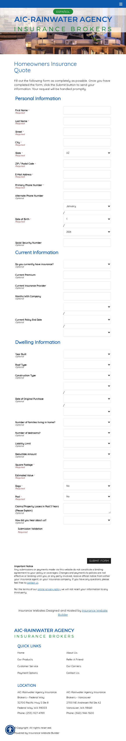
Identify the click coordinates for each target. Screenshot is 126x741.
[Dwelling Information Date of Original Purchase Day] (87, 399)
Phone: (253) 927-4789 (31, 713)
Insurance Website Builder (44, 732)
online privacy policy (49, 589)
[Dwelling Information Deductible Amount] (87, 454)
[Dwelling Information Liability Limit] (87, 443)
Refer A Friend (74, 659)
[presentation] (51, 542)
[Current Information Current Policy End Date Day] (87, 319)
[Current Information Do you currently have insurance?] (87, 264)
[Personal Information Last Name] (87, 121)
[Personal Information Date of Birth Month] (87, 206)
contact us (32, 582)
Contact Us (72, 672)
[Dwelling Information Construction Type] (87, 375)
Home (20, 652)
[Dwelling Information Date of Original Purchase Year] (87, 411)
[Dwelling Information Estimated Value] (87, 475)
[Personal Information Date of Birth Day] (87, 219)
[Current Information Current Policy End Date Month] (87, 307)
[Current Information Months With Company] (87, 296)
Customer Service (27, 666)
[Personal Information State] (87, 153)
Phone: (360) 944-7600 (80, 713)
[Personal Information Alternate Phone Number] (87, 195)
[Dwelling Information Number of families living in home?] (87, 422)
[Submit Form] (99, 560)
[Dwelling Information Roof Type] (87, 365)
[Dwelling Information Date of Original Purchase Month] (87, 386)
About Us (71, 652)
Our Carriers (73, 666)
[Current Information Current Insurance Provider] (87, 285)
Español (63, 12)
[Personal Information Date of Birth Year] (87, 232)
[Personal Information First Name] (87, 110)
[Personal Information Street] (87, 131)
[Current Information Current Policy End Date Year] (87, 332)
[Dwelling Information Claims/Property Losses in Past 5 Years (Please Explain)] (87, 508)
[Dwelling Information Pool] (87, 496)
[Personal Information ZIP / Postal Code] (87, 163)
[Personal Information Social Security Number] (87, 242)
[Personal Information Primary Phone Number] (87, 185)
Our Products (25, 659)
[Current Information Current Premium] (87, 275)
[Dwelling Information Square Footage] (87, 464)
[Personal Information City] (87, 142)
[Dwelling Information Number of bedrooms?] (87, 433)
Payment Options (27, 672)
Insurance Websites (31, 610)
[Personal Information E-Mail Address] (87, 174)
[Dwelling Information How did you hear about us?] (87, 520)
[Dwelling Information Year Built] (87, 354)
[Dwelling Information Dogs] (87, 486)
